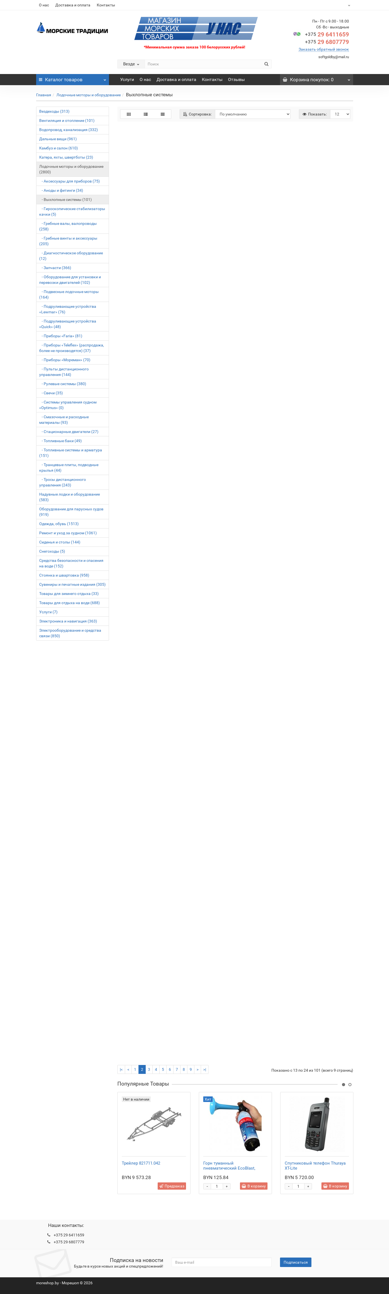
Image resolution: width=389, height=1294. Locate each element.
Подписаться (296, 1262)
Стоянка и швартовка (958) (64, 575)
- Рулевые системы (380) (62, 384)
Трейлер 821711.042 (141, 1163)
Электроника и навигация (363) (68, 621)
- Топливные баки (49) (60, 441)
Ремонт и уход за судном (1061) (68, 533)
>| (204, 1069)
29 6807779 (327, 42)
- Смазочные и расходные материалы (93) (64, 420)
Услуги (127, 79)
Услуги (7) (48, 612)
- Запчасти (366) (55, 267)
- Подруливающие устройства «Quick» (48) (67, 324)
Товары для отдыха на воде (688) (69, 603)
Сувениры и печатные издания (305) (72, 584)
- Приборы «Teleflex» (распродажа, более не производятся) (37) (71, 348)
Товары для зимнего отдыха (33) (69, 593)
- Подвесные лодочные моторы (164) (69, 294)
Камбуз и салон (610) (58, 148)
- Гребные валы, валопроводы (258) (68, 226)
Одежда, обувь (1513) (59, 523)
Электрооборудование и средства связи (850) (70, 633)
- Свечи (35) (51, 393)
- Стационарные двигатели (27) (68, 431)
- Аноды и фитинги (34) (61, 190)
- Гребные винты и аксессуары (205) (68, 241)
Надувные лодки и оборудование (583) (69, 497)
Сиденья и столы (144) (59, 542)
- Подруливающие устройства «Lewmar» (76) (67, 309)
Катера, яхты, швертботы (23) (66, 157)
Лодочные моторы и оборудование (88, 95)
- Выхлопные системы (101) (65, 199)
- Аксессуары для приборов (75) (69, 181)
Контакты (106, 5)
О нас (44, 5)
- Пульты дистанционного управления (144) (64, 372)
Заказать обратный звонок (324, 49)
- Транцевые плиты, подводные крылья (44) (68, 468)
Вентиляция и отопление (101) (67, 120)
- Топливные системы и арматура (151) (70, 453)
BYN (335, 5)
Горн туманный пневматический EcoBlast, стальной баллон (229, 1168)
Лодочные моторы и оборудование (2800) (71, 169)
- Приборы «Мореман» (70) (64, 360)
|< (121, 1069)
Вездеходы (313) (54, 111)
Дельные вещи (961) (58, 139)
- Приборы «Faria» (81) (60, 336)
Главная (43, 95)
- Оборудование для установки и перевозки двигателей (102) (70, 280)
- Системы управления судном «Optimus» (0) (67, 405)
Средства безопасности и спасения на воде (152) (71, 563)
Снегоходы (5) (52, 551)
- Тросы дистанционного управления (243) (62, 482)
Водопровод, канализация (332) (68, 129)
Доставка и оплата (72, 5)
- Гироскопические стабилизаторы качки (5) (72, 211)
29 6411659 (327, 34)
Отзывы (236, 79)
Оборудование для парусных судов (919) (71, 512)
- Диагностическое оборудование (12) (71, 256)
